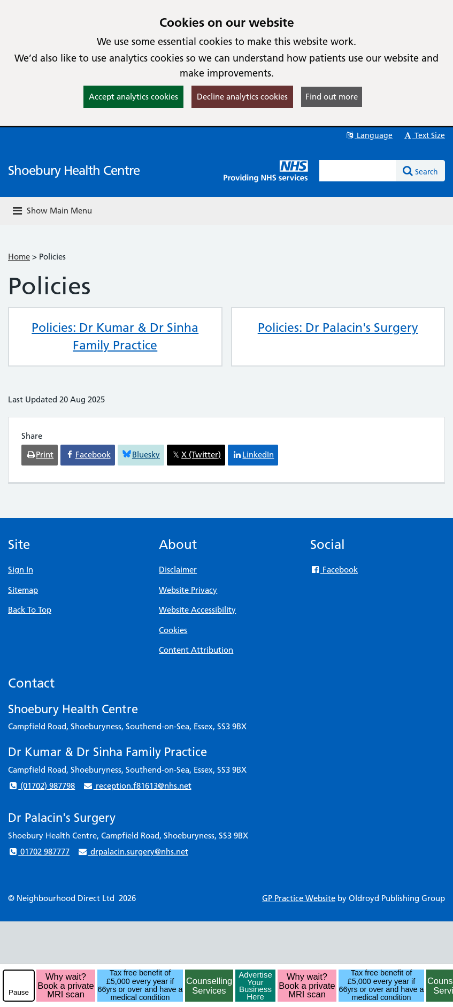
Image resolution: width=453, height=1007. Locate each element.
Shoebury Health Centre (74, 170)
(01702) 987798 (41, 786)
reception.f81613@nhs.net (137, 786)
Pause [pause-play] (19, 992)
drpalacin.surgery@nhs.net (133, 851)
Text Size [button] (424, 135)
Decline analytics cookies (242, 96)
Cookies (173, 630)
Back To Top (29, 610)
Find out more (331, 96)
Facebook (334, 569)
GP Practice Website (298, 898)
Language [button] (369, 135)
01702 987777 (39, 851)
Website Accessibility (197, 610)
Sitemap (23, 590)
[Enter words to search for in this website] (357, 170)
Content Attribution (196, 650)
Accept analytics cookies (133, 96)
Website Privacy (188, 590)
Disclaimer (178, 569)
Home (19, 256)
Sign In (20, 569)
